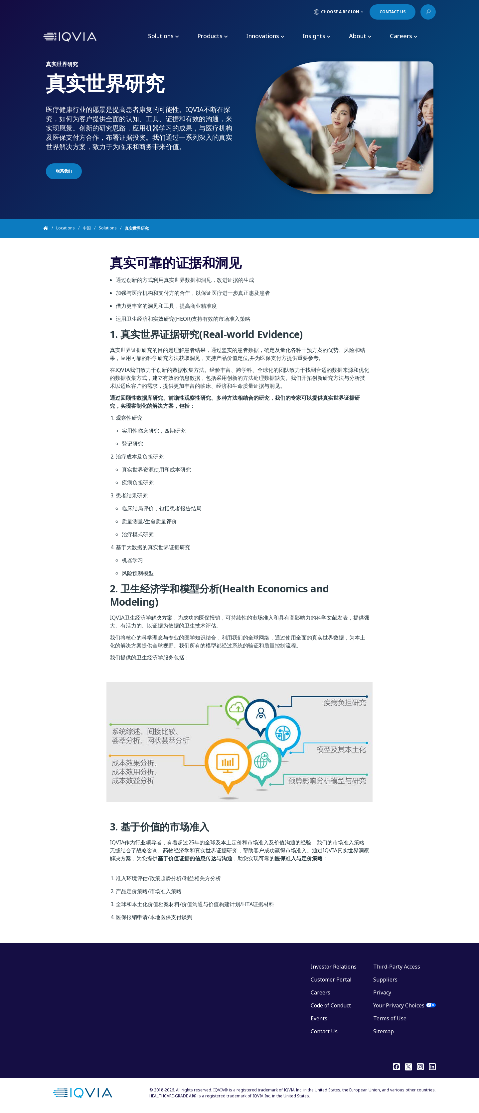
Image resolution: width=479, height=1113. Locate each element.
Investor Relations (334, 966)
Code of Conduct (331, 1005)
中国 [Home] (87, 228)
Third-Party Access (396, 966)
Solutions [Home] (108, 228)
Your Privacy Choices (398, 1005)
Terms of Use (389, 1018)
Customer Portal (331, 979)
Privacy (382, 992)
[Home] (49, 228)
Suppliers (385, 979)
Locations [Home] (65, 228)
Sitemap (383, 1031)
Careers (320, 992)
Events (319, 1018)
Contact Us (324, 1031)
